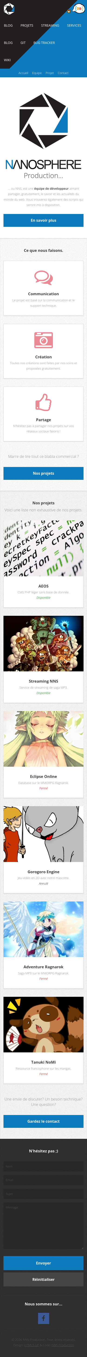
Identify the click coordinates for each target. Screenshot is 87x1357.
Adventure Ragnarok (44, 966)
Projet (50, 73)
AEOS (43, 586)
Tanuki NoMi (43, 1062)
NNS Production (63, 1345)
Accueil (23, 73)
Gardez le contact (43, 1121)
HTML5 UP (31, 1345)
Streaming (50, 25)
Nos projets (43, 473)
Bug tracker (44, 42)
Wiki (7, 60)
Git (23, 42)
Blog (8, 25)
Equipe (37, 73)
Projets (26, 25)
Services (74, 25)
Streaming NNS (43, 681)
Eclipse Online (43, 776)
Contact (63, 73)
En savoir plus (43, 220)
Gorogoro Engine (44, 871)
